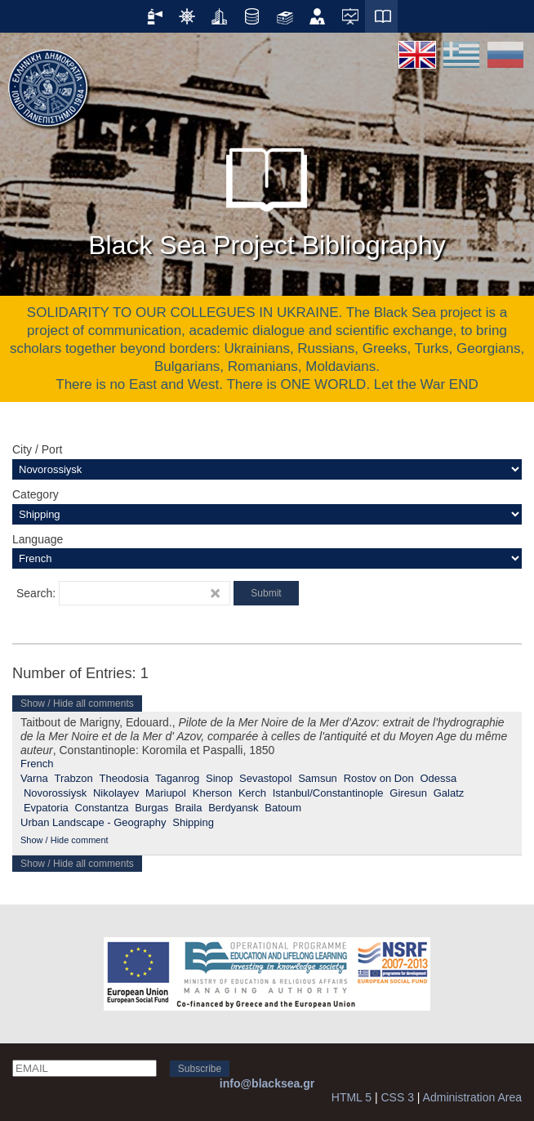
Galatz (449, 793)
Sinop (219, 778)
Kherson (212, 793)
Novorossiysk (55, 793)
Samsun (317, 778)
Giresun (408, 793)
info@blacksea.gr (267, 1083)
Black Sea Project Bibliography (267, 195)
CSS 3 (396, 1097)
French (36, 763)
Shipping (193, 822)
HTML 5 (352, 1097)
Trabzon (74, 778)
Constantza (102, 808)
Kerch (252, 793)
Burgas (151, 808)
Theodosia (124, 778)
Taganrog (177, 778)
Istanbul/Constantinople (328, 793)
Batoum (283, 808)
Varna (34, 778)
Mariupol (165, 793)
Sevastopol (265, 778)
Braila (188, 808)
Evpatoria (46, 808)
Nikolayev (116, 793)
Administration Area (472, 1097)
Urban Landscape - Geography (93, 822)
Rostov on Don (379, 778)
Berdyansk (233, 808)
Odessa (438, 778)
